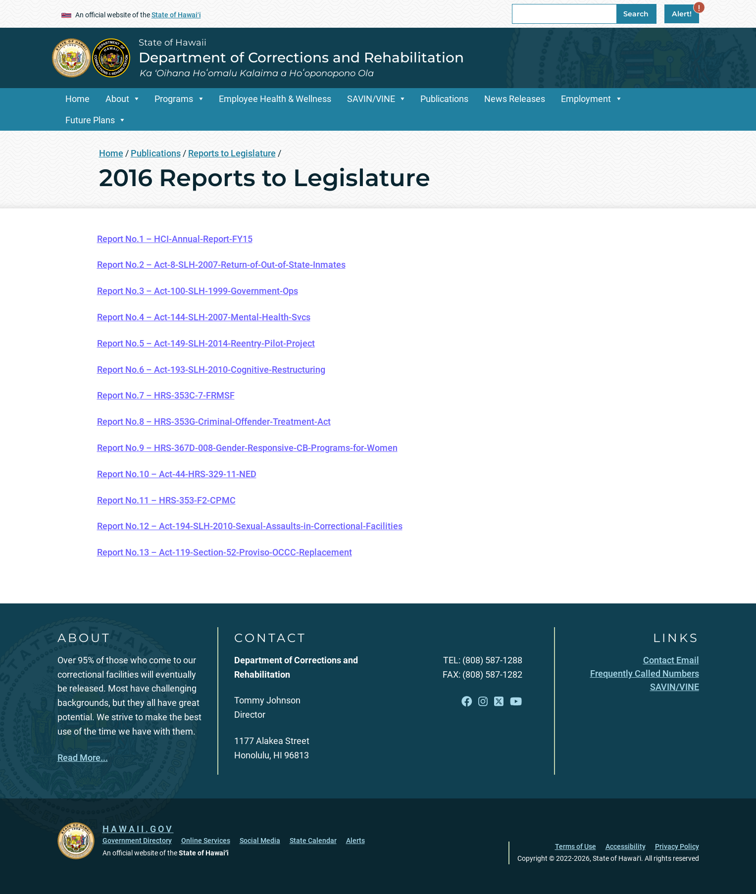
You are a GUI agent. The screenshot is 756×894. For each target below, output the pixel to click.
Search (636, 13)
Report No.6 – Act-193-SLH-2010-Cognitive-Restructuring (211, 369)
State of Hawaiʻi (176, 15)
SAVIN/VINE (371, 99)
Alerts (355, 840)
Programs (173, 99)
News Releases (514, 99)
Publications (444, 99)
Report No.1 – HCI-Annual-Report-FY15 (174, 239)
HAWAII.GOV (138, 829)
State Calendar (313, 840)
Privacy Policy (677, 846)
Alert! (685, 11)
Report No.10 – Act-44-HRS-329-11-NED (176, 474)
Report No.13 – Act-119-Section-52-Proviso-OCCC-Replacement (224, 552)
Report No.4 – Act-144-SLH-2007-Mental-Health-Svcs (203, 317)
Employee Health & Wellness (275, 99)
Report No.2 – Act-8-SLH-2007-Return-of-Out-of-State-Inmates (221, 264)
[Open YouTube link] (516, 701)
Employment (586, 99)
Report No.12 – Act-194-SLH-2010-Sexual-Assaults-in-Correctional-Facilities (250, 526)
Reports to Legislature (232, 153)
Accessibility (625, 846)
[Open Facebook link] (466, 701)
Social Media (260, 840)
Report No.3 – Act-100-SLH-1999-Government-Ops (197, 291)
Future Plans (90, 120)
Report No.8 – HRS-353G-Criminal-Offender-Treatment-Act (214, 421)
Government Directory (137, 840)
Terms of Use (575, 846)
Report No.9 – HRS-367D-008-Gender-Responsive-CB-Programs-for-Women (247, 448)
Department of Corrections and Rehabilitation (301, 57)
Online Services (205, 840)
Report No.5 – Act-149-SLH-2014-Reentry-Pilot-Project (206, 343)
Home (77, 99)
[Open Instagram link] (483, 701)
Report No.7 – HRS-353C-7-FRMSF (166, 395)
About (117, 99)
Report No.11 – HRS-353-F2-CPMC (166, 500)
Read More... (82, 757)
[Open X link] (499, 701)
